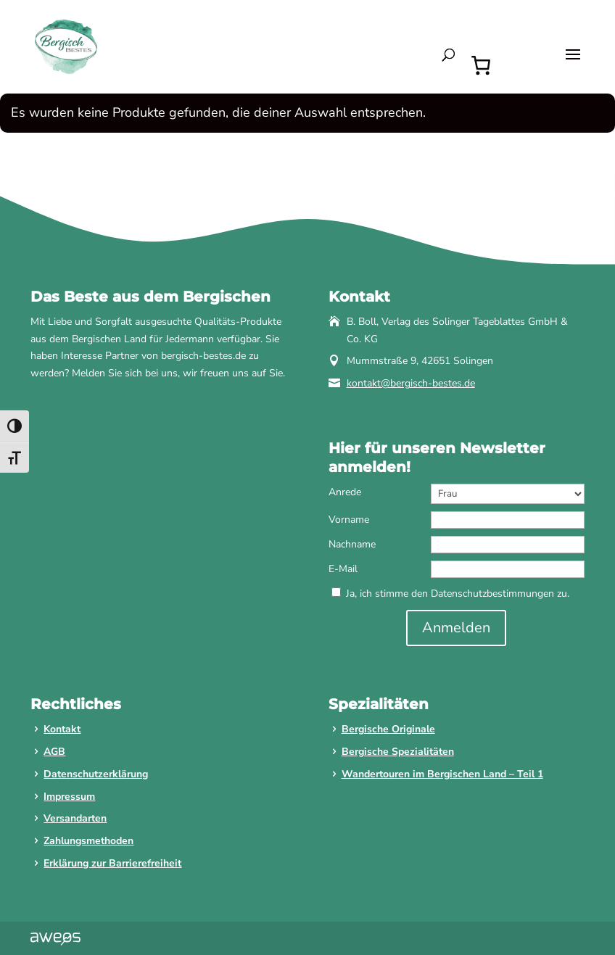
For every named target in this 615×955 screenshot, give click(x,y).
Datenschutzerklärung (96, 774)
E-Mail (343, 569)
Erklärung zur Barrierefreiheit (112, 863)
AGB (54, 751)
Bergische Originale (388, 729)
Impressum (69, 796)
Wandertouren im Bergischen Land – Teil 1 (442, 774)
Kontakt (62, 729)
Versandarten (75, 818)
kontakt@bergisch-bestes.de (411, 383)
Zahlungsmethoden (88, 841)
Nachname (352, 544)
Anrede (345, 492)
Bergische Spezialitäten (398, 751)
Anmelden (456, 627)
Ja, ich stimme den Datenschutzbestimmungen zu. (457, 593)
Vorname (349, 519)
